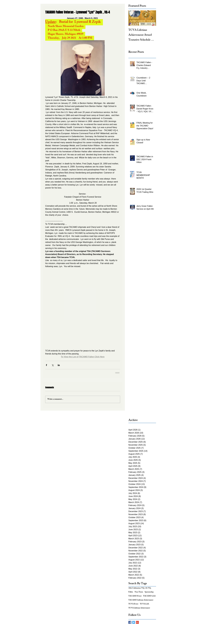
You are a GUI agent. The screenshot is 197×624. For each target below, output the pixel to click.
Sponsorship (149, 592)
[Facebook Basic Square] (129, 622)
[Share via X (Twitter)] (52, 365)
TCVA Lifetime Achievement (139, 608)
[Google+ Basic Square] (137, 622)
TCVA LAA (144, 604)
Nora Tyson (139, 592)
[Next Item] (152, 18)
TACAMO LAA (149, 596)
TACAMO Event (135, 596)
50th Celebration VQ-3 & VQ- (139, 588)
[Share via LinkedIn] (59, 365)
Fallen (130, 592)
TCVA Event (133, 604)
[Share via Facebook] (46, 365)
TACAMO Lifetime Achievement (140, 600)
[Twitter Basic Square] (133, 622)
